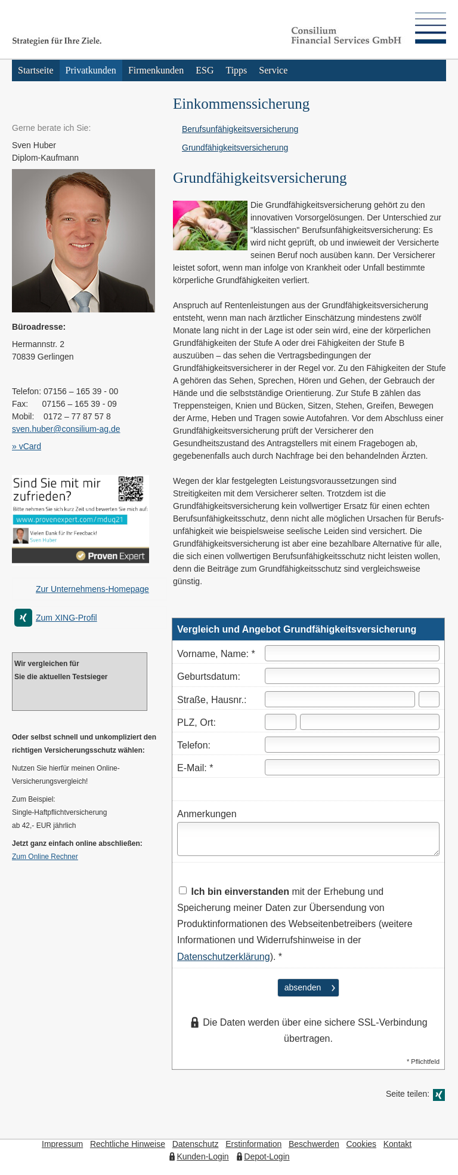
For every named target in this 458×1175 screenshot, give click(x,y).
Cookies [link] (361, 1144)
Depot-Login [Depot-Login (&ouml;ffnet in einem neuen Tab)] (266, 1156)
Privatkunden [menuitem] (91, 70)
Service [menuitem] (273, 70)
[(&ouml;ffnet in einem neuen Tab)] (80, 562)
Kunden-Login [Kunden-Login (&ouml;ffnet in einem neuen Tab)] (202, 1156)
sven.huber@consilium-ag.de (66, 429)
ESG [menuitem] (204, 70)
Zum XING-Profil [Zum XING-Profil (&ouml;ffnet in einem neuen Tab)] (66, 617)
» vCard (26, 446)
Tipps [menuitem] (236, 70)
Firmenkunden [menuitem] (156, 70)
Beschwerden (314, 1144)
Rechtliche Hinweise (127, 1144)
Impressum (62, 1144)
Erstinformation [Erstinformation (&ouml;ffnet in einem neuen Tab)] (253, 1144)
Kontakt (397, 1144)
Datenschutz (195, 1144)
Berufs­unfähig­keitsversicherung (240, 129)
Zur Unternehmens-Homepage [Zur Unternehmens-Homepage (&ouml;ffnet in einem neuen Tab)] (92, 589)
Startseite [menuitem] (36, 70)
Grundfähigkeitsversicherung (235, 147)
